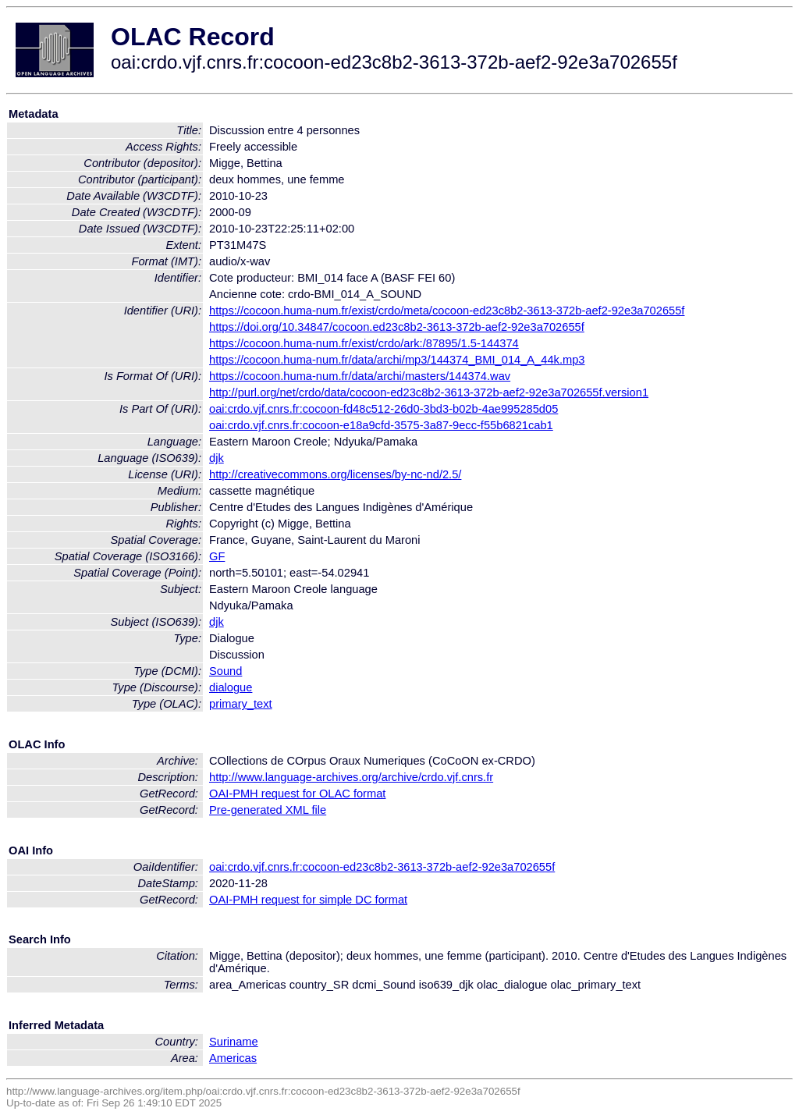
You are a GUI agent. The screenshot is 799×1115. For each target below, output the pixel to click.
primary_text (240, 704)
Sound (225, 671)
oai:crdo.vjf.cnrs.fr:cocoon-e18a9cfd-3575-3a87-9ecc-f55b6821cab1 (381, 425)
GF (217, 556)
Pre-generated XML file (267, 810)
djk (216, 458)
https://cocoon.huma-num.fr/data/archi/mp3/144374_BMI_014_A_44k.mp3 (397, 359)
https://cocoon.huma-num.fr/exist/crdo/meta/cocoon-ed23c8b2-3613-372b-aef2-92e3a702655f (446, 310)
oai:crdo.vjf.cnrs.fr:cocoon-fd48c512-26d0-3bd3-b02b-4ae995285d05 (383, 409)
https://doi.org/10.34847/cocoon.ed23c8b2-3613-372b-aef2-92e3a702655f (396, 327)
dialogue (230, 687)
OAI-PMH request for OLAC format (297, 793)
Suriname (233, 1041)
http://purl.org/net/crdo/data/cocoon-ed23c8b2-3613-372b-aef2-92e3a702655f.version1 (428, 392)
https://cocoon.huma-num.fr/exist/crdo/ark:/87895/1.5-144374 (364, 343)
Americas (233, 1058)
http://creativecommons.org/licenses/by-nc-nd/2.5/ (335, 474)
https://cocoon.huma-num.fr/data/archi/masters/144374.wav (359, 376)
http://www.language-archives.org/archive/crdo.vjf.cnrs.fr (351, 777)
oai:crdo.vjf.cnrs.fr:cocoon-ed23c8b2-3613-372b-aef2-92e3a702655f (382, 867)
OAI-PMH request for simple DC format (308, 899)
